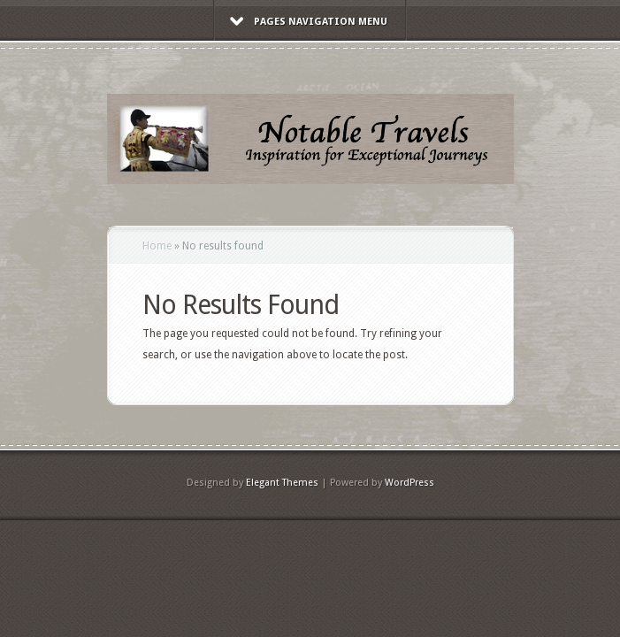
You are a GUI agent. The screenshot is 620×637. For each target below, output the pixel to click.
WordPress (409, 482)
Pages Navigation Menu (308, 21)
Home (157, 246)
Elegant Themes (282, 482)
